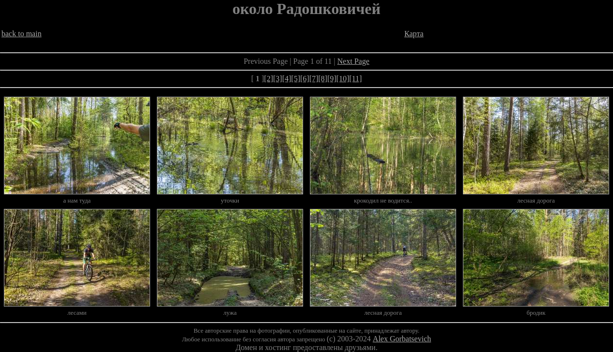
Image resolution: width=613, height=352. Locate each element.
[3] (277, 78)
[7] (314, 78)
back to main (21, 33)
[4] (286, 78)
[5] (295, 78)
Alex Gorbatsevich (402, 339)
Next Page (353, 61)
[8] (322, 78)
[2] (268, 78)
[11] (355, 78)
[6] (304, 78)
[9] (332, 78)
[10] (343, 78)
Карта (414, 33)
